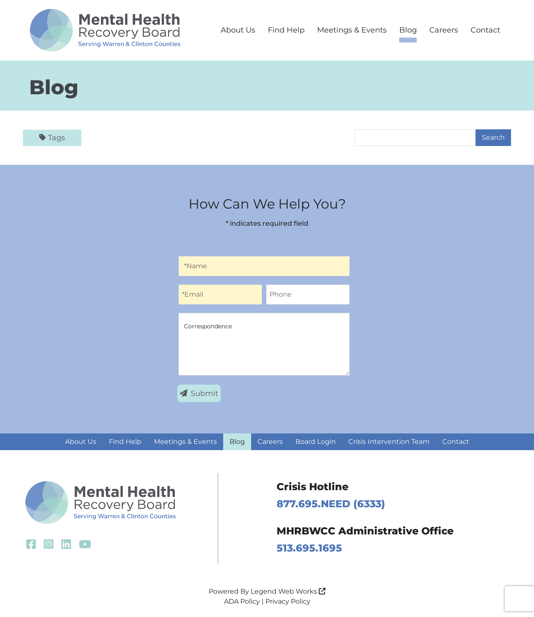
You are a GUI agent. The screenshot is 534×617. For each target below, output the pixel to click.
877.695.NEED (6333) (331, 504)
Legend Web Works (288, 591)
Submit (199, 393)
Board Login (315, 442)
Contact (485, 30)
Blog (408, 30)
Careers (443, 30)
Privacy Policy (287, 601)
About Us (238, 30)
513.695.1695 (309, 548)
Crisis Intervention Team (389, 442)
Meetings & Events (352, 30)
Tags (52, 137)
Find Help (286, 30)
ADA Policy (242, 601)
